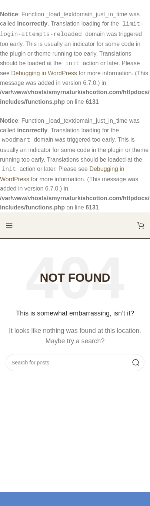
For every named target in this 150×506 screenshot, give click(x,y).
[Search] (75, 358)
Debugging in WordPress (44, 71)
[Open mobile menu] (9, 221)
